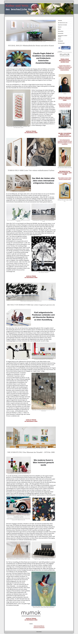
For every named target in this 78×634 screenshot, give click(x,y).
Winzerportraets (61, 43)
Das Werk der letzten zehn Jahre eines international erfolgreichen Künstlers (64, 105)
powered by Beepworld (39, 627)
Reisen (59, 38)
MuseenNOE (60, 33)
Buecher (59, 27)
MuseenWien (60, 31)
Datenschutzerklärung (39, 626)
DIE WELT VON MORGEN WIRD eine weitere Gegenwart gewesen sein (64, 135)
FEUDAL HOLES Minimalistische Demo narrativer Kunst (64, 61)
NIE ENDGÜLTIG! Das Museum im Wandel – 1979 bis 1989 (64, 173)
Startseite (60, 20)
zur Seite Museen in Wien (31, 619)
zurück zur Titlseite (31, 276)
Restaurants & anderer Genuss (62, 36)
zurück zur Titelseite (31, 131)
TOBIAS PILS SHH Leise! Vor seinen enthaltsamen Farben (64, 99)
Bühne (59, 29)
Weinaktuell (60, 41)
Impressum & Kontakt (62, 24)
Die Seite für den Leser (62, 22)
